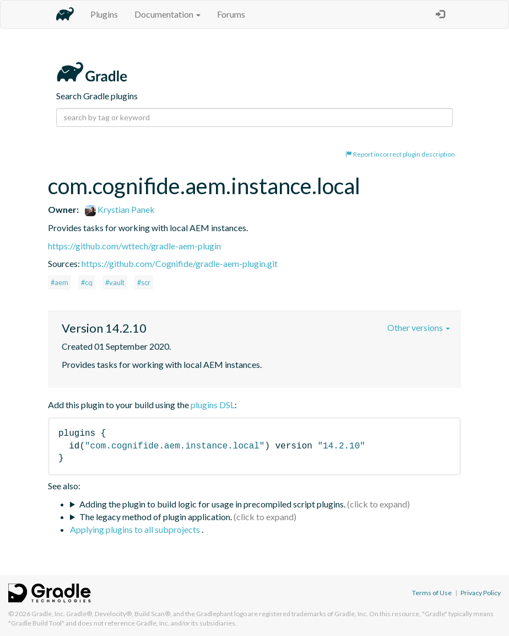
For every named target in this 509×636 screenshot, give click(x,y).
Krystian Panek (120, 209)
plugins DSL (213, 404)
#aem (59, 282)
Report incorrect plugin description (400, 154)
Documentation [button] (167, 14)
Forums (231, 14)
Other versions (418, 327)
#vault (114, 282)
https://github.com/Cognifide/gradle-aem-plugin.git (180, 263)
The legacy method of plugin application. (155, 516)
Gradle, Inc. (48, 614)
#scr (143, 282)
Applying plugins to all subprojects (136, 529)
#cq (87, 282)
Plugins (104, 14)
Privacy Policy (481, 593)
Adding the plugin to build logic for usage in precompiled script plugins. (212, 504)
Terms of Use (432, 593)
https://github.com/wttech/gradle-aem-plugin (134, 245)
